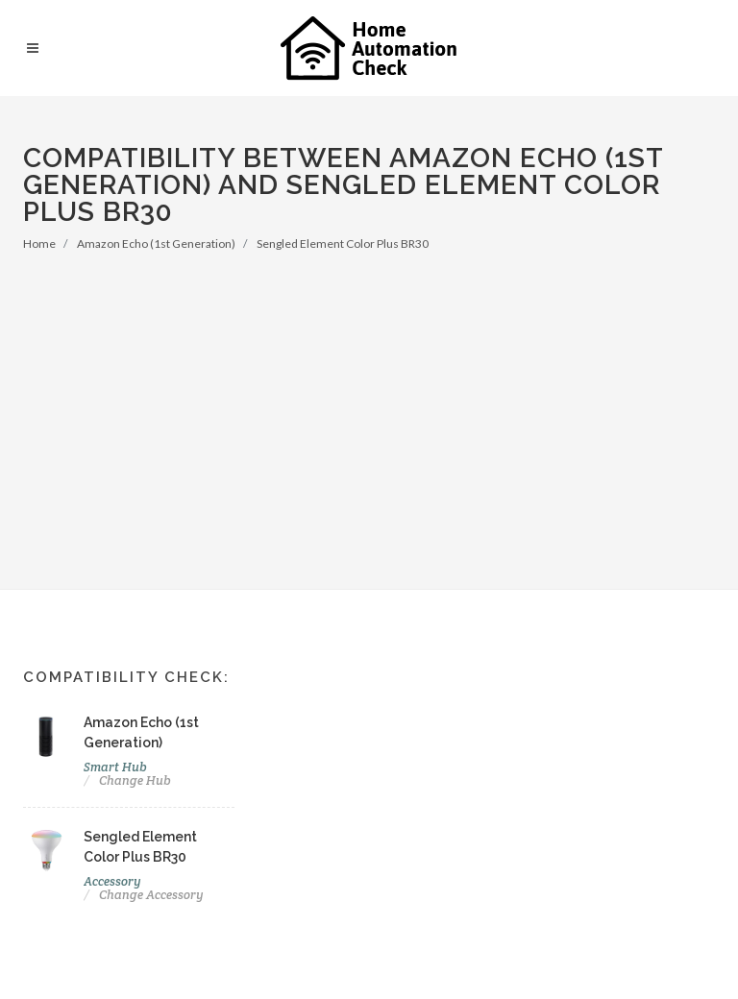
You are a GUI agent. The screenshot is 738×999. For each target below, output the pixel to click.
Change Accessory (151, 895)
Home (39, 243)
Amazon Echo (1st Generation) (156, 243)
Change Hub (135, 780)
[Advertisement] (369, 396)
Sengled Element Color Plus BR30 (343, 243)
